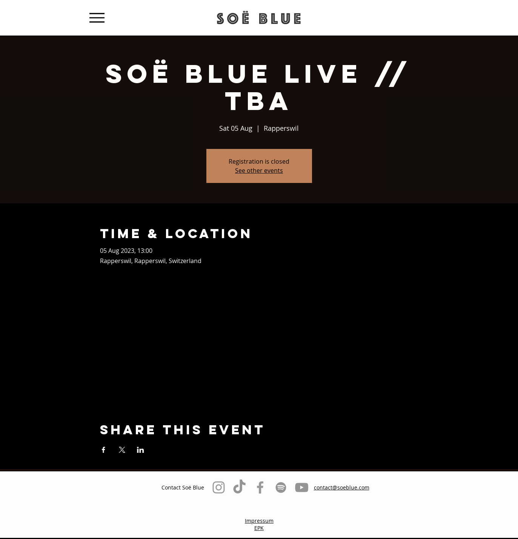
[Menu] (97, 17)
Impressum (259, 520)
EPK (259, 527)
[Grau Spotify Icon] (281, 487)
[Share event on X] (122, 450)
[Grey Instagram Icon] (219, 487)
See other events (259, 170)
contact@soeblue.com (341, 487)
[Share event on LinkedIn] (140, 450)
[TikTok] (239, 487)
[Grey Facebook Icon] (260, 487)
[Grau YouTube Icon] (302, 487)
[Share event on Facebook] (103, 450)
